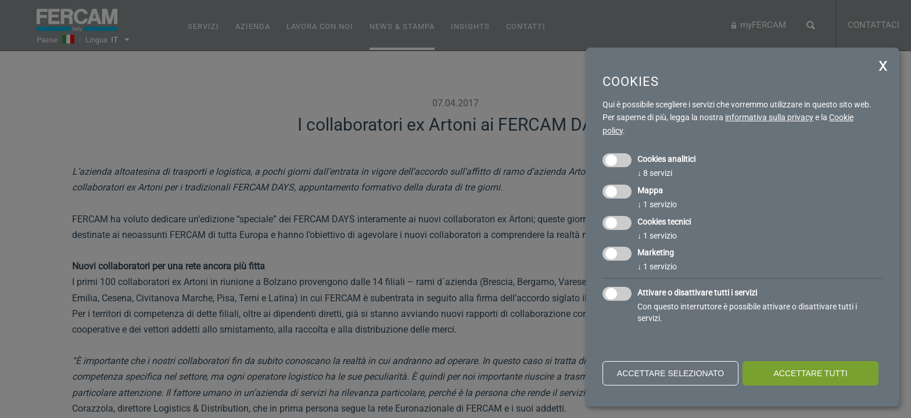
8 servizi (654, 173)
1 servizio (657, 204)
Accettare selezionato (670, 373)
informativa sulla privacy (769, 117)
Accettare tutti (810, 373)
